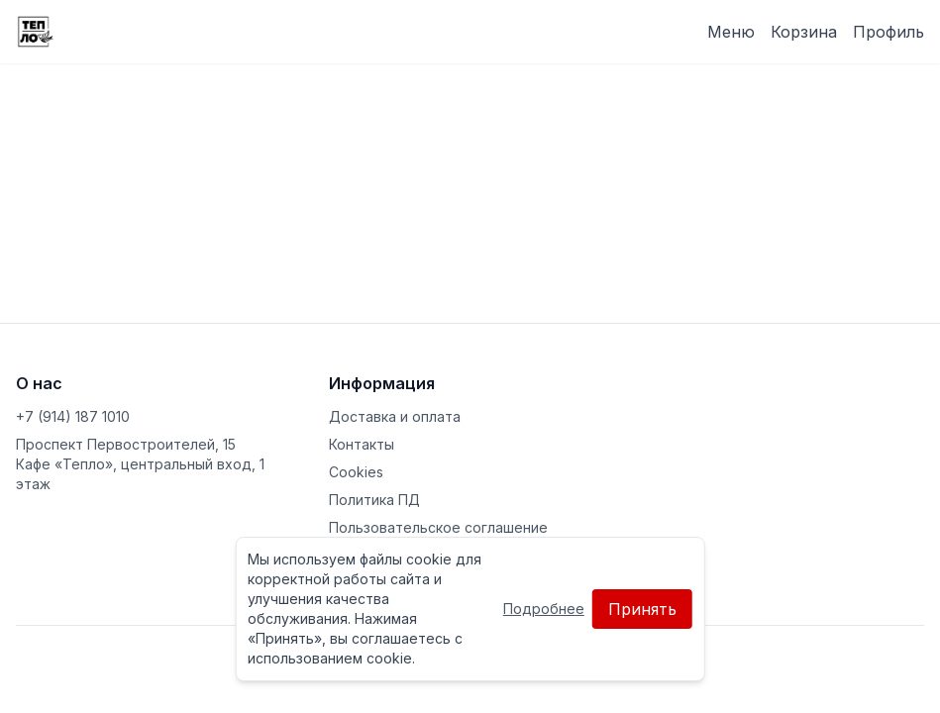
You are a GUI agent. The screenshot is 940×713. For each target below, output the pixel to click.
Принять (642, 609)
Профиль (888, 32)
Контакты (361, 444)
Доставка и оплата (395, 416)
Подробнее (543, 608)
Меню (731, 32)
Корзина (804, 32)
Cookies (356, 471)
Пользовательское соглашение (438, 527)
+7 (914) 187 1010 (73, 416)
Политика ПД (374, 499)
